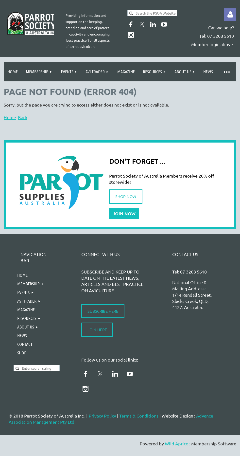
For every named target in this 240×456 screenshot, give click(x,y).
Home (10, 117)
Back (22, 117)
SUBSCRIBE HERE (102, 311)
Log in (230, 14)
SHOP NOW (125, 196)
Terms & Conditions (138, 415)
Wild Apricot (177, 443)
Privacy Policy (102, 415)
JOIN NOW (124, 213)
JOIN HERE (97, 329)
